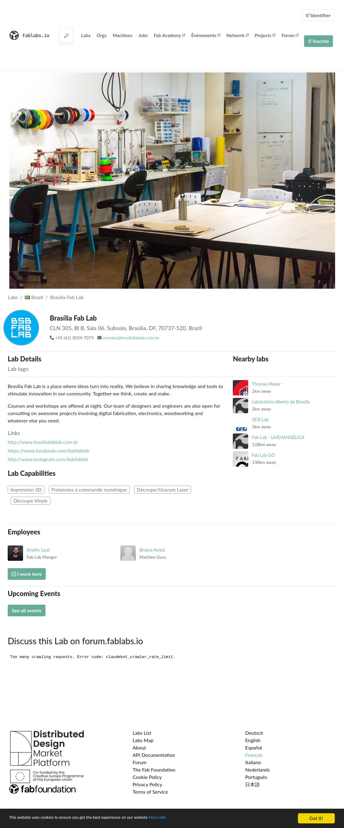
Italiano (253, 762)
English (252, 740)
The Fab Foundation (154, 769)
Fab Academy (169, 35)
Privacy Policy (147, 784)
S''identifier (318, 15)
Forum (290, 35)
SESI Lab (260, 419)
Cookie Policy (147, 777)
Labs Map (143, 740)
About (139, 747)
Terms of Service (150, 792)
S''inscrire (318, 41)
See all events (26, 610)
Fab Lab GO (263, 455)
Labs (86, 35)
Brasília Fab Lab (67, 297)
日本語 (252, 784)
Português (256, 777)
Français (254, 755)
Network (237, 35)
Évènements (205, 35)
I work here (27, 574)
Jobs (143, 35)
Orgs (102, 35)
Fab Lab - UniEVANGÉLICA (278, 437)
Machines (122, 35)
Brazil (34, 297)
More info (188, 819)
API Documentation (154, 755)
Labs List (142, 733)
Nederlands (257, 769)
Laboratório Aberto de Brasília (281, 401)
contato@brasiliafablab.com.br (131, 337)
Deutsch (254, 733)
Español (253, 747)
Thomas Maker (266, 384)
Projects (265, 35)
